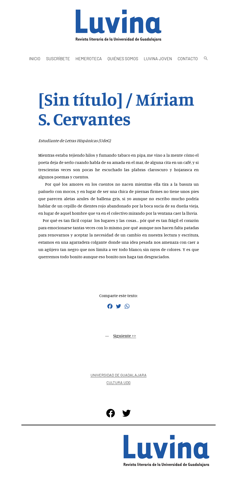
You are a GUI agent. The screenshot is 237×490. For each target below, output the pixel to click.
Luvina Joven (158, 58)
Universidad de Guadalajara (118, 375)
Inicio (34, 58)
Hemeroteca (89, 58)
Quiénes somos (123, 58)
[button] (205, 58)
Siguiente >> (124, 335)
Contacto (188, 58)
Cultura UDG (118, 382)
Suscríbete (58, 58)
